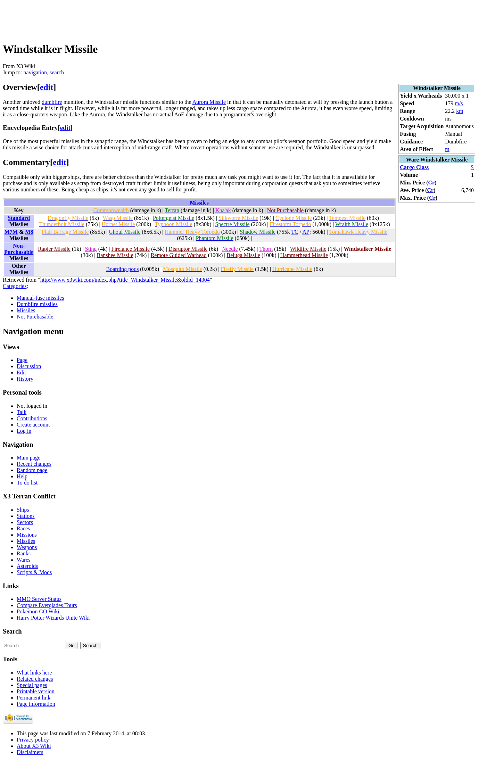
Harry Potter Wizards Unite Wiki (53, 618)
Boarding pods (122, 269)
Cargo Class (414, 167)
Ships (23, 510)
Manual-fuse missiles (40, 298)
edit (46, 87)
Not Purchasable (35, 317)
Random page (32, 470)
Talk (21, 412)
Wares (24, 560)
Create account (33, 425)
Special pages (32, 685)
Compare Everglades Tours (47, 605)
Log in (24, 431)
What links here (34, 673)
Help (22, 476)
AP (305, 232)
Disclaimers (30, 752)
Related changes (35, 679)
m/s (459, 103)
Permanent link (33, 698)
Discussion (29, 366)
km (459, 111)
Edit (21, 372)
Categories (14, 286)
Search (12, 631)
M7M (11, 232)
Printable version (36, 691)
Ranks (24, 553)
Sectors (25, 522)
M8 (29, 232)
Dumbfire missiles (37, 304)
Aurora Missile (209, 102)
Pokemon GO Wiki (38, 611)
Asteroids (27, 566)
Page (22, 360)
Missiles (199, 203)
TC (294, 232)
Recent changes (34, 464)
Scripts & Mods (34, 572)
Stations (26, 516)
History (25, 379)
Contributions (32, 418)
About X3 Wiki (34, 746)
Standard (19, 218)
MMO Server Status (39, 599)
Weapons (27, 547)
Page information (36, 704)
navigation (35, 72)
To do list (27, 483)
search (57, 72)
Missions (27, 535)
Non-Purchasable (18, 249)
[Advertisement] (129, 18)
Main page (28, 458)
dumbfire (52, 102)
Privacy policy (33, 740)
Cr (431, 182)
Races (23, 528)
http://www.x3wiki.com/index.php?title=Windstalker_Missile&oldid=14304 (125, 280)
